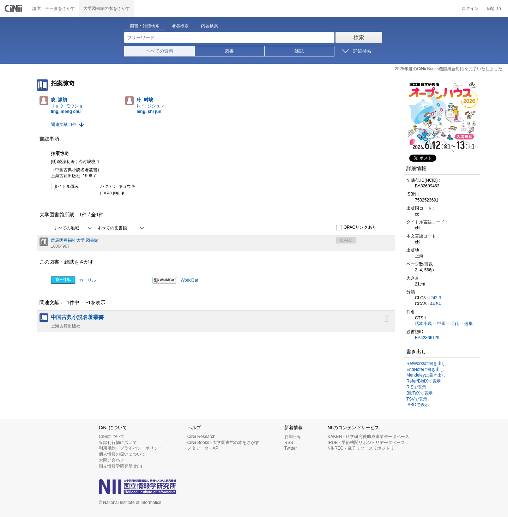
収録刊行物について (118, 442)
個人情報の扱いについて (122, 454)
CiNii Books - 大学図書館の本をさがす (223, 442)
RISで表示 (416, 387)
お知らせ (292, 436)
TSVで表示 (416, 399)
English (494, 8)
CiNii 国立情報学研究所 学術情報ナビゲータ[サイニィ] (14, 8)
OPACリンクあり (356, 227)
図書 (229, 51)
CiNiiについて (112, 436)
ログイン (470, 8)
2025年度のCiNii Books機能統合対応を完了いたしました (448, 68)
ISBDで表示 (417, 404)
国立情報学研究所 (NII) (120, 466)
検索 (358, 37)
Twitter (290, 448)
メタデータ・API (203, 448)
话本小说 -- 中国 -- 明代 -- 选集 (444, 323)
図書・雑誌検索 (144, 25)
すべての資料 (159, 51)
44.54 (435, 303)
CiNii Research (201, 436)
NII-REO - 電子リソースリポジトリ (361, 448)
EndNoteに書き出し (425, 369)
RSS (288, 442)
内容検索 (209, 25)
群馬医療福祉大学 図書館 (74, 240)
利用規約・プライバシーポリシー (130, 448)
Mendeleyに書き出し (426, 375)
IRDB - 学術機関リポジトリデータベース (366, 442)
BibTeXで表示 (419, 393)
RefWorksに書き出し (426, 363)
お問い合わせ (111, 460)
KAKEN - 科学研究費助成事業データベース (368, 436)
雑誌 (299, 51)
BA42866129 (427, 337)
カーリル (87, 280)
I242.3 (435, 297)
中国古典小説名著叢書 (77, 317)
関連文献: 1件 (64, 124)
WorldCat (189, 280)
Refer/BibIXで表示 (423, 381)
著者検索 (180, 25)
